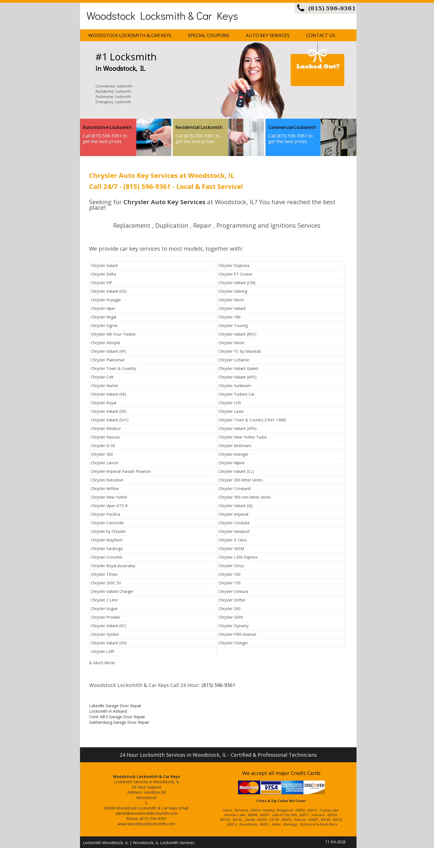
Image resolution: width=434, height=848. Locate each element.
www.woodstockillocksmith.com (146, 823)
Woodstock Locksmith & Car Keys (162, 15)
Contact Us (320, 35)
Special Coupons (208, 35)
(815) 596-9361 (332, 8)
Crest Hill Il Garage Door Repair (117, 716)
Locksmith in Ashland (108, 711)
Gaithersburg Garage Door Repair (119, 722)
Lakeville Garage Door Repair (115, 705)
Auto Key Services (268, 35)
